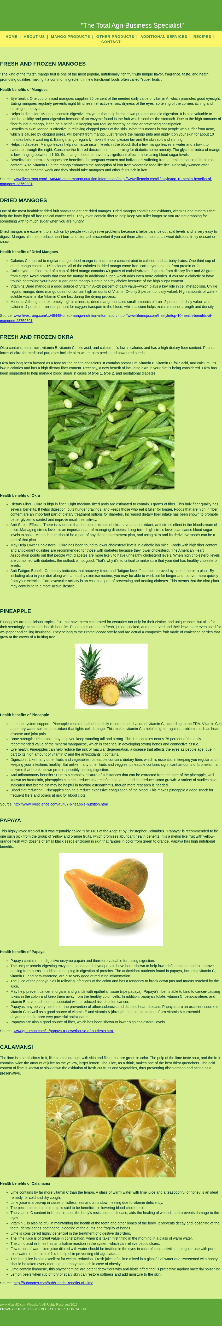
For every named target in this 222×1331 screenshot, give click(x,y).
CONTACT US (77, 1309)
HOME (11, 36)
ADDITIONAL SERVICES (164, 36)
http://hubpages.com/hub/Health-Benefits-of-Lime (53, 1283)
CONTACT (111, 42)
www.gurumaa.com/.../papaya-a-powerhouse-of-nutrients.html (64, 1031)
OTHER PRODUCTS (115, 36)
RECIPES (202, 36)
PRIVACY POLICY (13, 1309)
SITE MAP (57, 1309)
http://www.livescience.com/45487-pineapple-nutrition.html (61, 804)
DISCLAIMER (38, 1309)
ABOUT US (34, 36)
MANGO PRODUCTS (70, 36)
